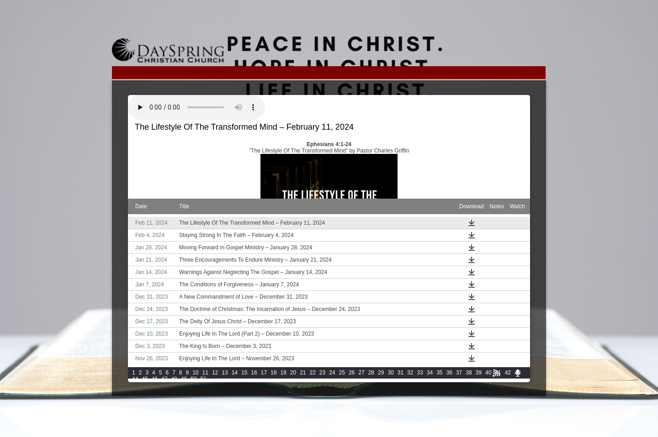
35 (439, 372)
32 (410, 372)
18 (273, 372)
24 (332, 372)
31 (400, 372)
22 (313, 372)
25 (342, 372)
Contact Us (414, 408)
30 (390, 372)
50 (193, 379)
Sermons (346, 408)
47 (164, 379)
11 (205, 372)
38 (469, 372)
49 (184, 379)
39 (479, 372)
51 (204, 379)
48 (174, 379)
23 (322, 372)
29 (381, 372)
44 (135, 379)
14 (235, 372)
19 (283, 372)
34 (430, 372)
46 (155, 379)
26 (352, 372)
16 (254, 372)
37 (459, 372)
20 (293, 372)
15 (244, 372)
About (262, 408)
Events (378, 408)
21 (303, 372)
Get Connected (302, 408)
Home (235, 408)
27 (361, 372)
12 (215, 372)
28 (371, 372)
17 (264, 372)
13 (225, 372)
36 (449, 372)
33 (420, 372)
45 (145, 379)
